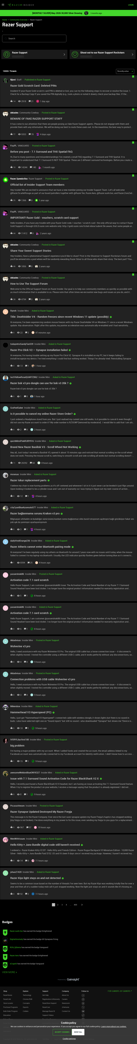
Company (65, 991)
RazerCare (46, 1007)
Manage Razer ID (48, 1011)
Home (4, 19)
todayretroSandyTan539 (21, 344)
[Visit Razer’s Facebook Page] (83, 996)
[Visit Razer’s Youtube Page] (83, 1011)
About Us (65, 995)
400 (75, 905)
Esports (25, 1007)
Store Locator (8, 1003)
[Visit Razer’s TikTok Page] (83, 1015)
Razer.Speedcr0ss (19, 179)
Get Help (45, 995)
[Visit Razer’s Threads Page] (83, 1004)
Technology (27, 995)
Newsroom (66, 1003)
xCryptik (13, 964)
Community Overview (19, 19)
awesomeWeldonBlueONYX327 (25, 772)
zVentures (65, 1007)
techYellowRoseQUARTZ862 (23, 377)
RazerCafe (7, 999)
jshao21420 (16, 872)
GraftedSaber (16, 408)
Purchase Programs (10, 1007)
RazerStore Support (49, 1003)
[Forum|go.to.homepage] (21, 5)
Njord (13, 80)
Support (45, 991)
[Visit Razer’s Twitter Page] (83, 1007)
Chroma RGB (27, 999)
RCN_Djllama (15, 947)
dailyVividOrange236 (20, 541)
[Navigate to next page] (81, 905)
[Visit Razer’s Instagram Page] (83, 1000)
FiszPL (13, 146)
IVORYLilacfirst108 (19, 739)
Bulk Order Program (10, 1011)
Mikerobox (15, 706)
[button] (3, 5)
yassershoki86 (17, 574)
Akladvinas (15, 640)
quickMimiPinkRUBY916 (22, 441)
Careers (64, 999)
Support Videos (48, 1015)
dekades (14, 113)
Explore (25, 991)
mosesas (14, 474)
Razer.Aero (14, 956)
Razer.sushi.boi (16, 931)
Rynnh (13, 311)
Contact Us (66, 1011)
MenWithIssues (17, 839)
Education (7, 1015)
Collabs (25, 1011)
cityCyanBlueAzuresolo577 (23, 507)
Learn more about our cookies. (114, 1026)
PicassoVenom (17, 806)
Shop (5, 991)
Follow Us (85, 991)
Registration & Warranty (51, 999)
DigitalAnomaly (16, 939)
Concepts (26, 1003)
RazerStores (7, 995)
